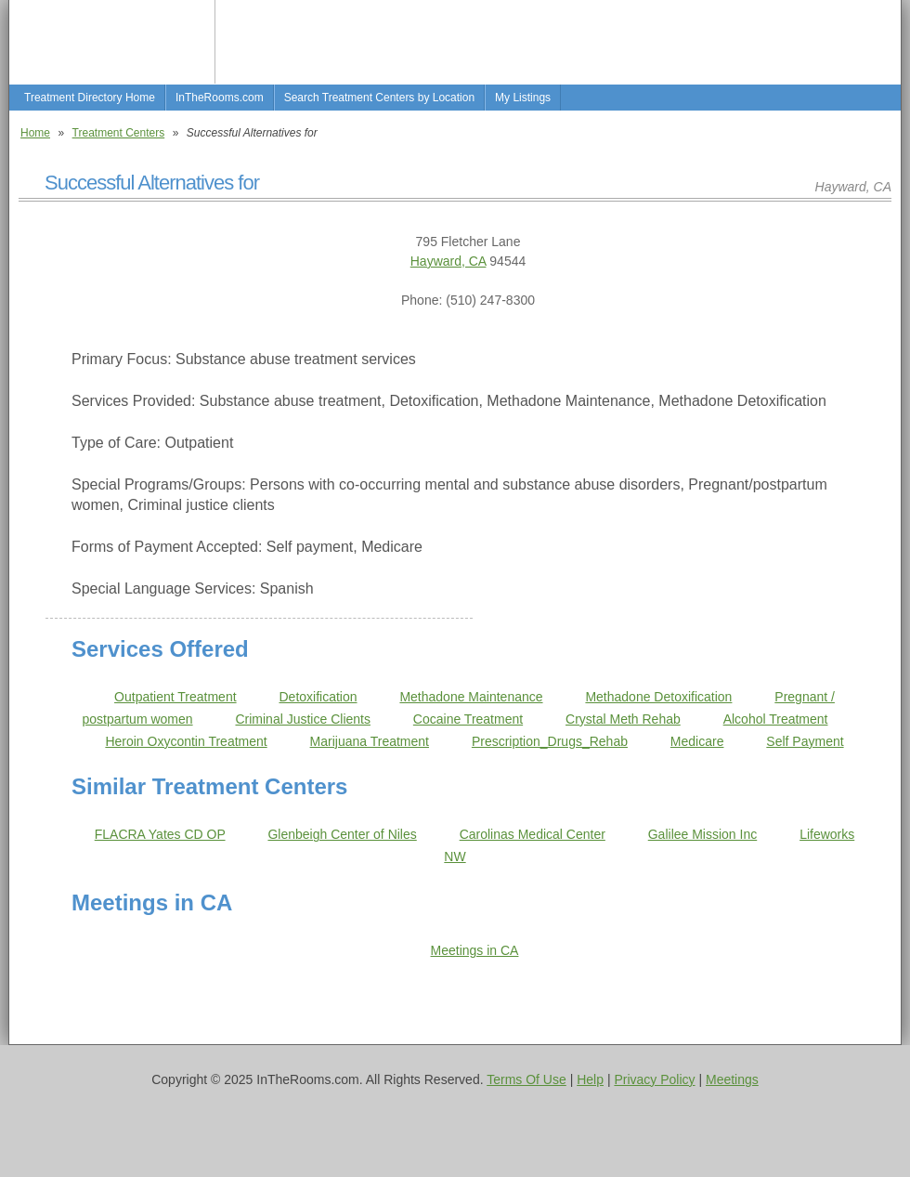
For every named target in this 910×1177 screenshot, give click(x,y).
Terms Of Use (526, 1079)
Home (35, 132)
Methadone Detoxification (658, 696)
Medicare (697, 741)
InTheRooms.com (220, 97)
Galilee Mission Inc (703, 834)
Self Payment (804, 741)
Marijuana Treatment (369, 741)
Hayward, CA (448, 261)
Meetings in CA (475, 950)
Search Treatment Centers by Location (379, 97)
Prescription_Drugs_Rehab (550, 741)
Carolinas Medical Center (532, 834)
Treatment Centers (118, 132)
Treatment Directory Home (89, 97)
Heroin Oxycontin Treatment (185, 741)
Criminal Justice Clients (302, 719)
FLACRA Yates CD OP (160, 834)
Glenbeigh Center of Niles (341, 834)
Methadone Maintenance (470, 696)
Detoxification (318, 696)
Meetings (732, 1079)
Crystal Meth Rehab (623, 719)
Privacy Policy (654, 1079)
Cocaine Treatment (468, 719)
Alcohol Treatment (775, 719)
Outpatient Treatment (175, 696)
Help (590, 1079)
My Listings (523, 97)
